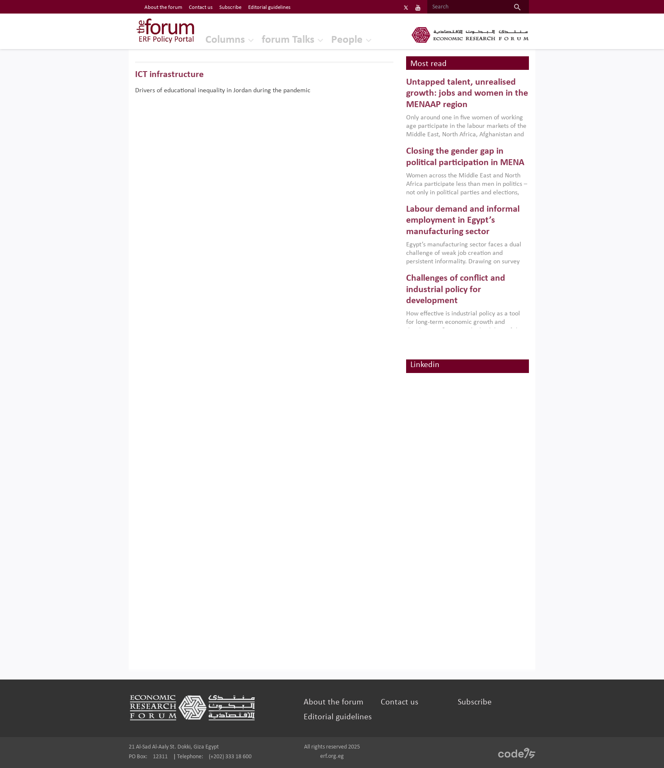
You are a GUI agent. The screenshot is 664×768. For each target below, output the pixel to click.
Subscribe (475, 702)
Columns (225, 40)
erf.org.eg (332, 756)
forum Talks (288, 40)
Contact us (399, 702)
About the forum (333, 702)
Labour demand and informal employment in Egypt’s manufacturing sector (463, 220)
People (346, 40)
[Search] (466, 7)
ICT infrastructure (169, 75)
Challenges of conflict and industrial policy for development (455, 289)
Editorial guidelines (338, 717)
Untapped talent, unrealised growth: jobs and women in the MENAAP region (467, 93)
